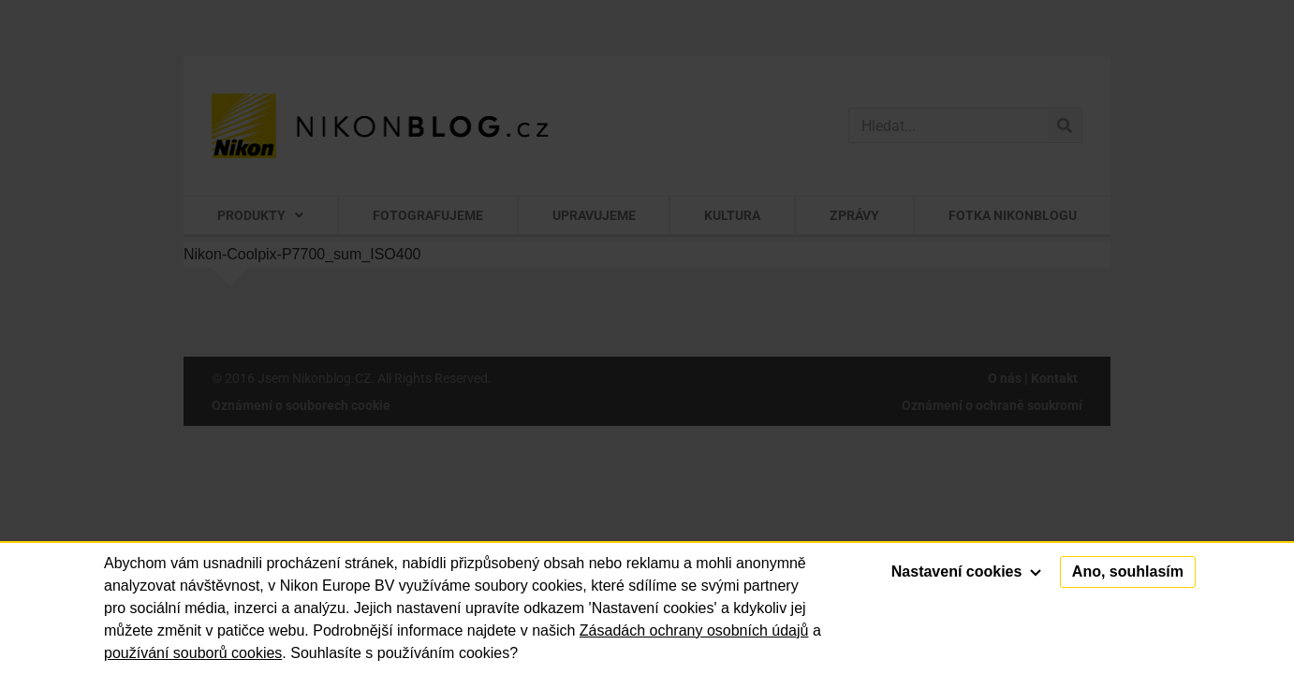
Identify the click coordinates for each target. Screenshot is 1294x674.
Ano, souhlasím (1128, 571)
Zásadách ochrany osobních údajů (694, 630)
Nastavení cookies (966, 571)
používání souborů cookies (193, 653)
